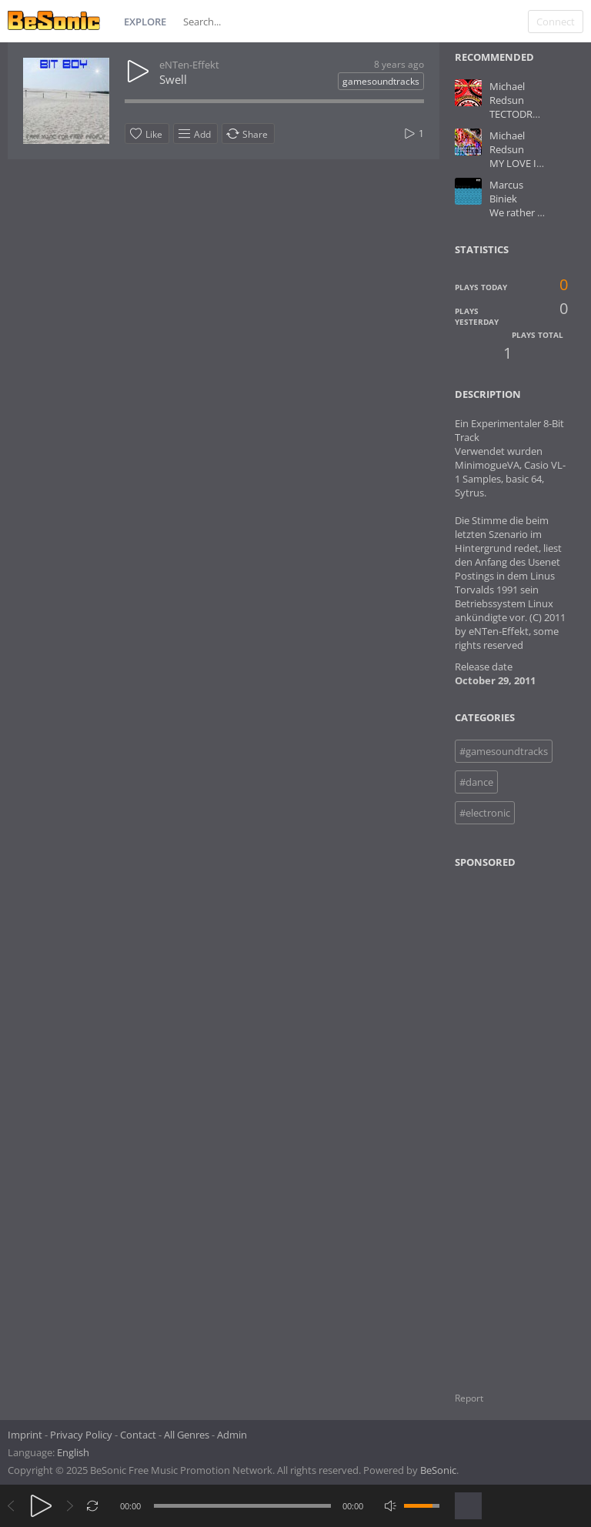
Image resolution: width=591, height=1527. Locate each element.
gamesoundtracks (380, 81)
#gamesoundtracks (503, 751)
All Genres (186, 1435)
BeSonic (438, 1470)
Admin (232, 1435)
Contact (138, 1435)
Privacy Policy (81, 1435)
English (73, 1452)
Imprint (25, 1435)
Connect (555, 21)
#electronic (484, 813)
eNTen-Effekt (189, 65)
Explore (145, 21)
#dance (476, 782)
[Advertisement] (521, 1121)
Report (469, 1398)
